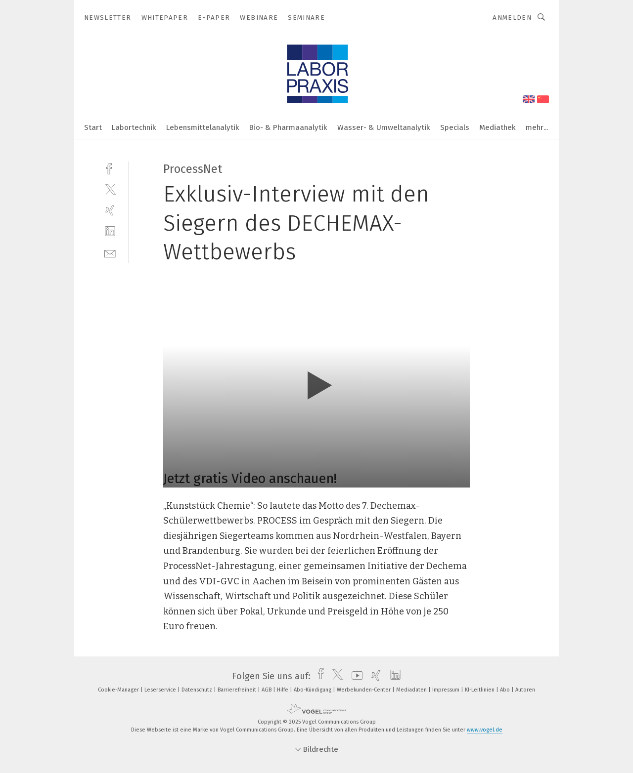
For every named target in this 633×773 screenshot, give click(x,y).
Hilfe (283, 690)
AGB (267, 690)
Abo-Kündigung (313, 690)
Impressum (446, 690)
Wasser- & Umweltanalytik (383, 127)
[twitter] (110, 189)
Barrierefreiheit (238, 690)
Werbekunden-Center (364, 690)
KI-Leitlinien (480, 690)
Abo (505, 690)
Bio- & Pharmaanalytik (288, 127)
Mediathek (497, 127)
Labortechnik (134, 127)
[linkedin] (110, 231)
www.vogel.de (484, 730)
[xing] (110, 210)
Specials (454, 127)
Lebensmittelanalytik (202, 127)
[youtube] (355, 676)
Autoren (525, 690)
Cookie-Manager (119, 690)
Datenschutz (197, 690)
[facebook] (110, 168)
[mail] (110, 252)
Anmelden (512, 17)
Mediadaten (412, 690)
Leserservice (161, 690)
